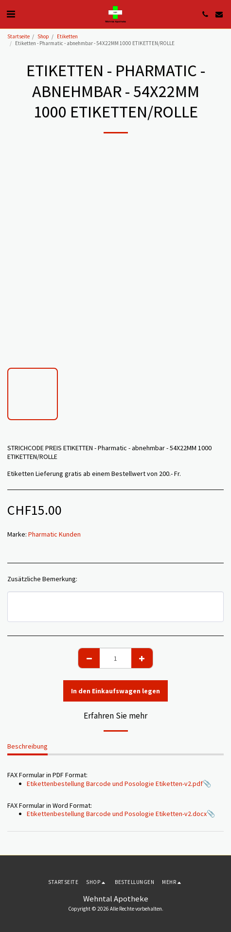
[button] (10, 13)
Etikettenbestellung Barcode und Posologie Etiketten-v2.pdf (115, 783)
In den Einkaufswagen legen (115, 691)
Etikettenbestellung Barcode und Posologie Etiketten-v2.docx (117, 813)
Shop (43, 36)
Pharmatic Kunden (54, 534)
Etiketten (67, 36)
